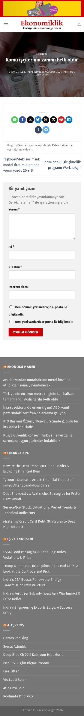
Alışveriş (15, 625)
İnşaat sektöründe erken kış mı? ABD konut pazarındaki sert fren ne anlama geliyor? (36, 410)
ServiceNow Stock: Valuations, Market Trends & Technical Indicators (39, 510)
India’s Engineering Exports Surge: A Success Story (37, 610)
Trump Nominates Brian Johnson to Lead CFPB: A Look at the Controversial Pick (40, 568)
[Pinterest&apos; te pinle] (61, 120)
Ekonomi (42, 54)
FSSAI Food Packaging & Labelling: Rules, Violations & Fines (34, 555)
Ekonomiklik (17, 72)
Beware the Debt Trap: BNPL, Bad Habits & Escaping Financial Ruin (36, 469)
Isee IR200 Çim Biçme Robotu (26, 663)
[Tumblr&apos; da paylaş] (38, 129)
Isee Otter (11, 671)
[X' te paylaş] (30, 120)
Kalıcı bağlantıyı (62, 145)
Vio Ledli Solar (14, 680)
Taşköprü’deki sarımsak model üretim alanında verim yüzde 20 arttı (21, 164)
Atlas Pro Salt (13, 688)
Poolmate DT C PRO (18, 696)
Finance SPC (18, 453)
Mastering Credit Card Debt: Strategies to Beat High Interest (39, 524)
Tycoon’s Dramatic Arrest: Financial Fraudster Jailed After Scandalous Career (38, 482)
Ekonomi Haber (21, 367)
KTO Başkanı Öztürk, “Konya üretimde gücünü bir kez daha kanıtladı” (40, 424)
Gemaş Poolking (15, 638)
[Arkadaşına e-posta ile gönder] (53, 120)
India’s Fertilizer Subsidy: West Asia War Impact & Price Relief (42, 596)
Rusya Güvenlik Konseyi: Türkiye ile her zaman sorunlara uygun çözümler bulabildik (39, 438)
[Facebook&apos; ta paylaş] (22, 120)
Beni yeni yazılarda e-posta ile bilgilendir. (44, 322)
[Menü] (5, 24)
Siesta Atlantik (14, 646)
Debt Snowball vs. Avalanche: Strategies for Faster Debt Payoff (42, 496)
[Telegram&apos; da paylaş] (46, 129)
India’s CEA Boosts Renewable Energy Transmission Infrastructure (32, 582)
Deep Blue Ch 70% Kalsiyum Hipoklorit (33, 655)
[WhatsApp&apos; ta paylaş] (14, 120)
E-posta (15, 267)
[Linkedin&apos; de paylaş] (68, 120)
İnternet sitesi (18, 287)
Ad (11, 247)
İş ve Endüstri (20, 539)
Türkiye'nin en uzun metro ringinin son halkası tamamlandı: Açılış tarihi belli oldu (38, 396)
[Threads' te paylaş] (45, 120)
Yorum (14, 209)
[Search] (79, 24)
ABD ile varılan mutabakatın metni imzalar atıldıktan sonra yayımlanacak (36, 383)
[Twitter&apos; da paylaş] (38, 120)
